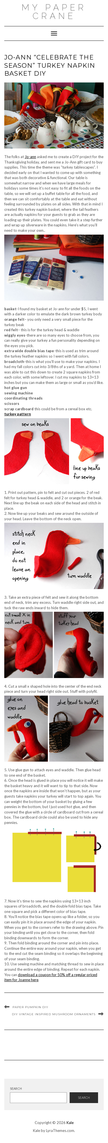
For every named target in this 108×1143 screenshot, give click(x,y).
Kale (70, 1122)
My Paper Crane (54, 12)
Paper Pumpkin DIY (30, 1007)
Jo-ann (30, 156)
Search (16, 1088)
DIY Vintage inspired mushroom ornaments (53, 1014)
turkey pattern (17, 414)
